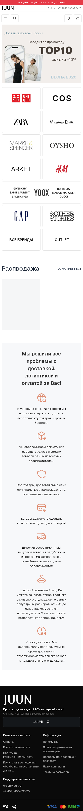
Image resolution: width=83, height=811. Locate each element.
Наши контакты (54, 766)
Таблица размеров (56, 772)
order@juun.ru (12, 785)
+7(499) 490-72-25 (69, 8)
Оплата (8, 741)
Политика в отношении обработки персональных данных (21, 766)
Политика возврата (16, 747)
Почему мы (50, 741)
